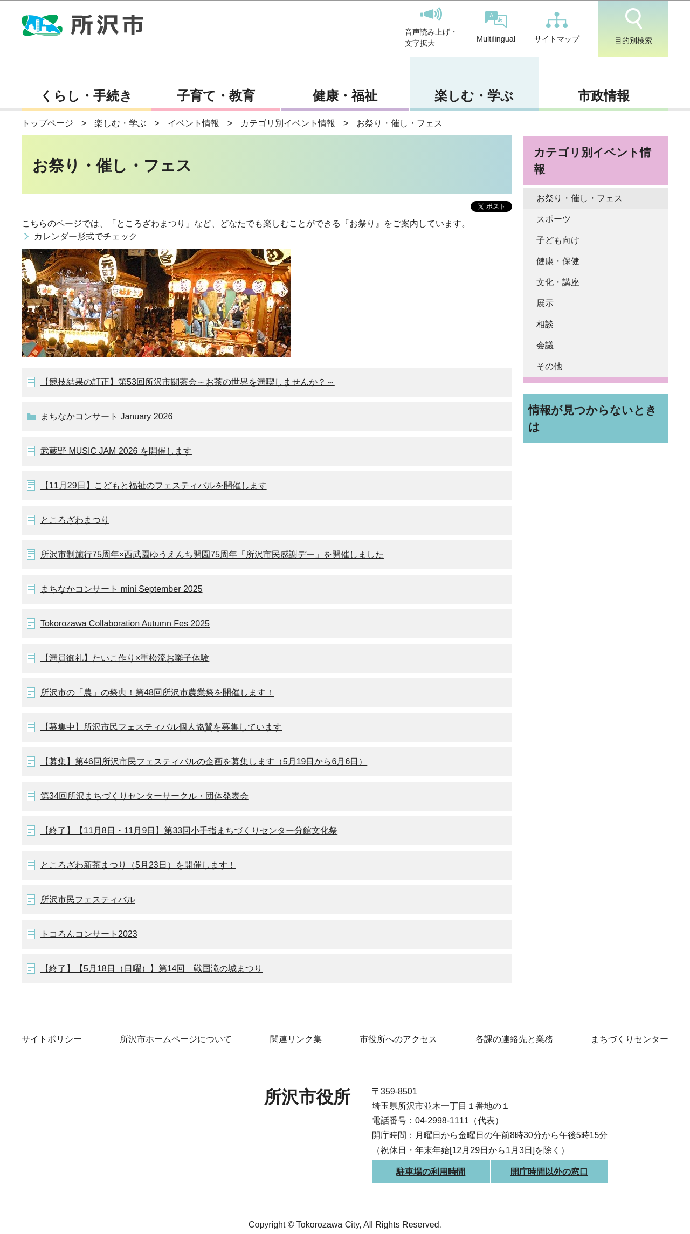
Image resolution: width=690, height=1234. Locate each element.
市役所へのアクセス (398, 1039)
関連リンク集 (296, 1039)
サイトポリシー (52, 1039)
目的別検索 (633, 26)
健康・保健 (557, 261)
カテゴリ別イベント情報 (287, 123)
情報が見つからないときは (592, 418)
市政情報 (604, 95)
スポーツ (553, 219)
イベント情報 (193, 123)
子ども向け (557, 240)
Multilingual (496, 27)
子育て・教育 (216, 95)
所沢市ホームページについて (176, 1039)
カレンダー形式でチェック (85, 236)
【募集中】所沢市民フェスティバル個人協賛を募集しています (161, 727)
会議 (545, 345)
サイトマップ (556, 27)
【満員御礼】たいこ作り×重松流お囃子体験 (124, 658)
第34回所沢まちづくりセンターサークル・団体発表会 (144, 796)
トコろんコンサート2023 (88, 934)
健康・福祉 (345, 95)
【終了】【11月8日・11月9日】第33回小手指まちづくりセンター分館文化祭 (188, 830)
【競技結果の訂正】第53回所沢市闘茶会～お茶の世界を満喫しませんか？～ (187, 382)
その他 (549, 366)
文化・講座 (557, 282)
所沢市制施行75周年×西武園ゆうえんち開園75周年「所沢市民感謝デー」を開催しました (212, 554)
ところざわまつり (74, 520)
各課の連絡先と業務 (514, 1039)
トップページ (47, 123)
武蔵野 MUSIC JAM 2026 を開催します (116, 451)
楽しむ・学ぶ (474, 95)
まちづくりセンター (629, 1039)
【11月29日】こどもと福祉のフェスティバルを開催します (153, 485)
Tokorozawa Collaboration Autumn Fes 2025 (125, 623)
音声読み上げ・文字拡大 (431, 27)
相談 (545, 324)
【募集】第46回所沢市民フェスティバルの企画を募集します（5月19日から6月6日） (203, 761)
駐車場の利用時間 (430, 1171)
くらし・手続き (86, 95)
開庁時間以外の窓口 (549, 1171)
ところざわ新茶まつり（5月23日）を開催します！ (138, 865)
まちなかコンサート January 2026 (106, 416)
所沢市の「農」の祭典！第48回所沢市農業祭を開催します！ (157, 692)
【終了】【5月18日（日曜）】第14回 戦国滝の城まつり (151, 968)
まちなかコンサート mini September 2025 (121, 589)
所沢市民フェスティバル (87, 899)
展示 (545, 303)
